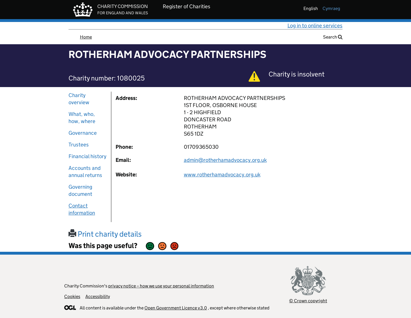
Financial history (87, 156)
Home (86, 37)
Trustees (78, 144)
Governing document (80, 190)
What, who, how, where (81, 117)
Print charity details (105, 234)
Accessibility (97, 296)
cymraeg (331, 8)
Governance (82, 133)
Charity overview (78, 99)
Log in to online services (314, 25)
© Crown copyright (308, 300)
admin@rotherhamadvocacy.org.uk (225, 160)
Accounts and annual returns (85, 171)
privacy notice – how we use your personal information (161, 286)
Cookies (72, 296)
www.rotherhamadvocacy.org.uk (222, 174)
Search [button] (332, 37)
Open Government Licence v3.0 (175, 308)
